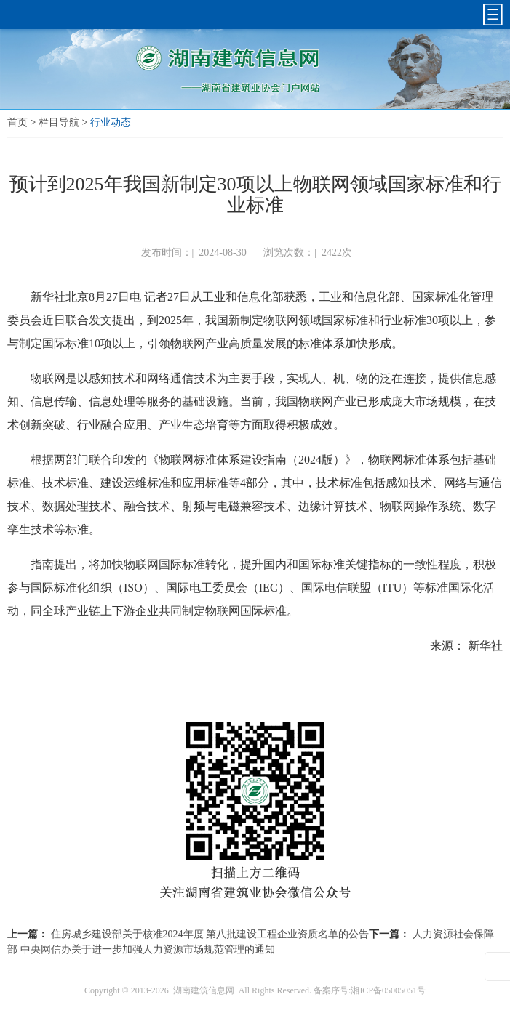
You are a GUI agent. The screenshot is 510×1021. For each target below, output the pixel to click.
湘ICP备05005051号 (388, 990)
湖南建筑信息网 (203, 990)
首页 (17, 122)
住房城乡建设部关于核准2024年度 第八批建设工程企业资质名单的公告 (210, 934)
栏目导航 (59, 122)
